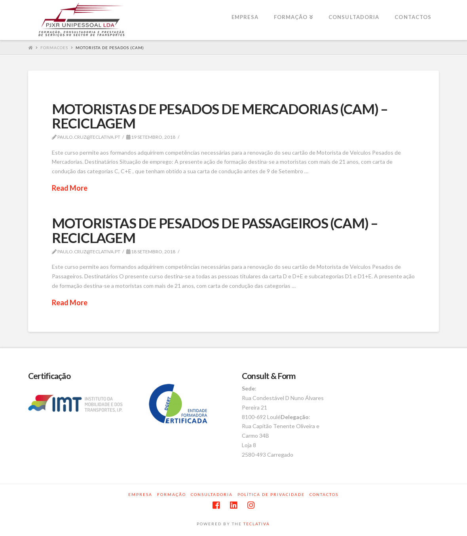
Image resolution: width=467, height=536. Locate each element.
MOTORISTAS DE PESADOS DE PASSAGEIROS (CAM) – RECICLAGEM (215, 230)
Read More (69, 188)
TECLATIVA (256, 523)
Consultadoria (212, 494)
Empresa (140, 494)
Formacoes (54, 47)
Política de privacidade (271, 494)
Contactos (323, 494)
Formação (171, 494)
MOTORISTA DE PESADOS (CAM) (110, 47)
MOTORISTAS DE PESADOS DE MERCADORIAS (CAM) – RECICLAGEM (220, 116)
